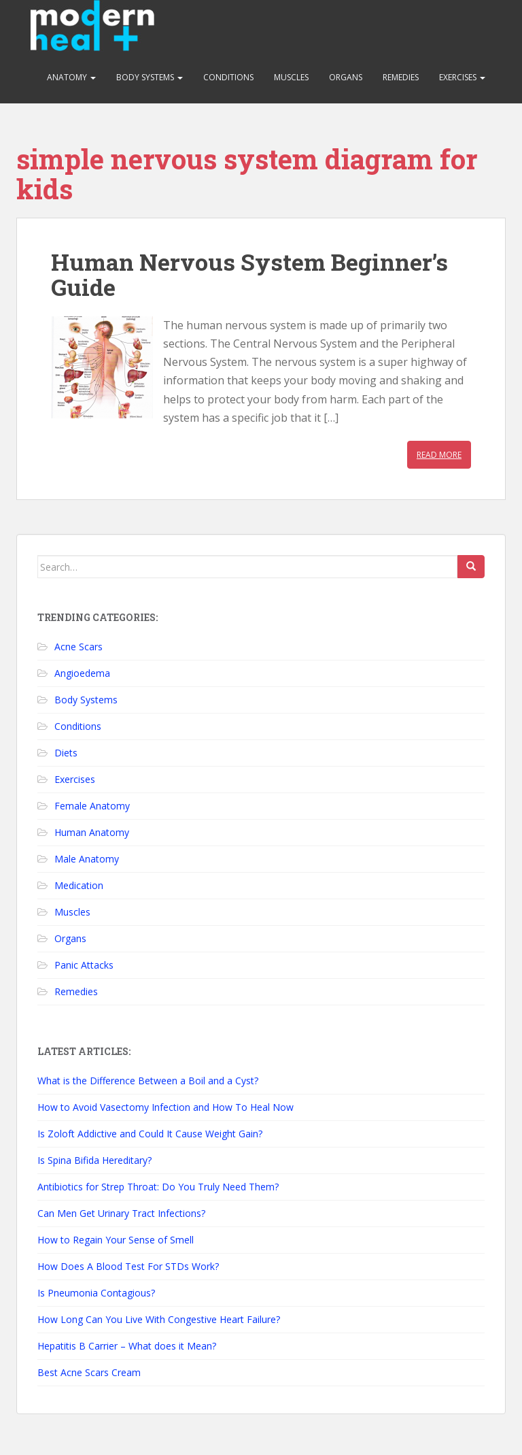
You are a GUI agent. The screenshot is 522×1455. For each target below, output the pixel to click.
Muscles (291, 77)
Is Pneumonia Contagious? (96, 1292)
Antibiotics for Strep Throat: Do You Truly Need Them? (158, 1186)
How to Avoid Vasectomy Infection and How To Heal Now (165, 1107)
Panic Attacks (84, 964)
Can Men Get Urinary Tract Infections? (121, 1213)
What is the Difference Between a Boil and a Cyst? (147, 1080)
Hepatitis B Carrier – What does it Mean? (126, 1345)
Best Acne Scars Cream (89, 1372)
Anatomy (71, 77)
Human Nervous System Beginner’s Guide (249, 274)
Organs (345, 77)
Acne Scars (78, 646)
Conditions (228, 77)
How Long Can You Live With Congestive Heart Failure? (158, 1319)
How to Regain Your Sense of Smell (115, 1239)
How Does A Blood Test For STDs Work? (128, 1266)
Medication (78, 885)
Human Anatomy (91, 832)
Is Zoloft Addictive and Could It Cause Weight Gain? (149, 1133)
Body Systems (149, 77)
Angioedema (82, 673)
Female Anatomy (92, 805)
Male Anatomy (86, 858)
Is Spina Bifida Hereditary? (94, 1160)
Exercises (462, 77)
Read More (439, 455)
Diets (65, 752)
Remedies (401, 77)
